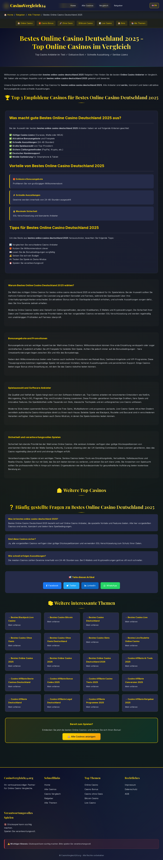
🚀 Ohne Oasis (66, 23)
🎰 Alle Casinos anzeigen (81, 736)
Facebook (52, 585)
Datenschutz (131, 789)
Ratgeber (118, 5)
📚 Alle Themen (138, 23)
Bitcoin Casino (91, 798)
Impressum (130, 785)
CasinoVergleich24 (25, 5)
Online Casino (91, 785)
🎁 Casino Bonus (46, 23)
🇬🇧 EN (154, 5)
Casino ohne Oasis (94, 794)
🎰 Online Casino (25, 23)
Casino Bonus (91, 789)
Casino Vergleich (52, 794)
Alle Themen (34, 14)
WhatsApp (110, 585)
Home (47, 785)
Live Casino (90, 802)
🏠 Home (8, 14)
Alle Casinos (50, 789)
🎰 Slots (121, 23)
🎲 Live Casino (105, 23)
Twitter (71, 585)
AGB (127, 794)
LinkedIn (90, 585)
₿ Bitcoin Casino (86, 23)
